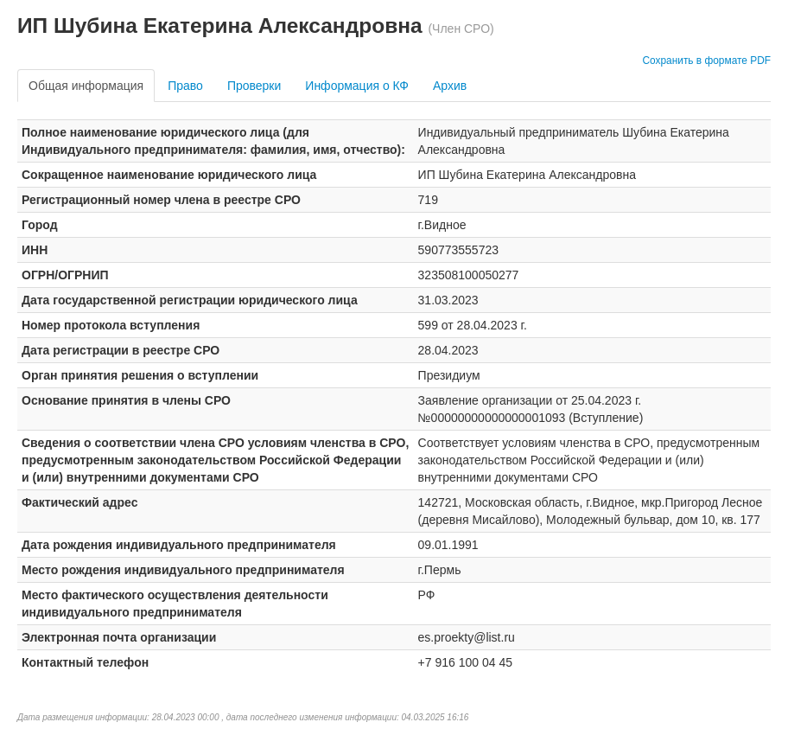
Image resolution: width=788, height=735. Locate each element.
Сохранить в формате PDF (706, 60)
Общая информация (86, 86)
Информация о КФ (357, 86)
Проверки (254, 86)
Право (185, 86)
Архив (450, 86)
